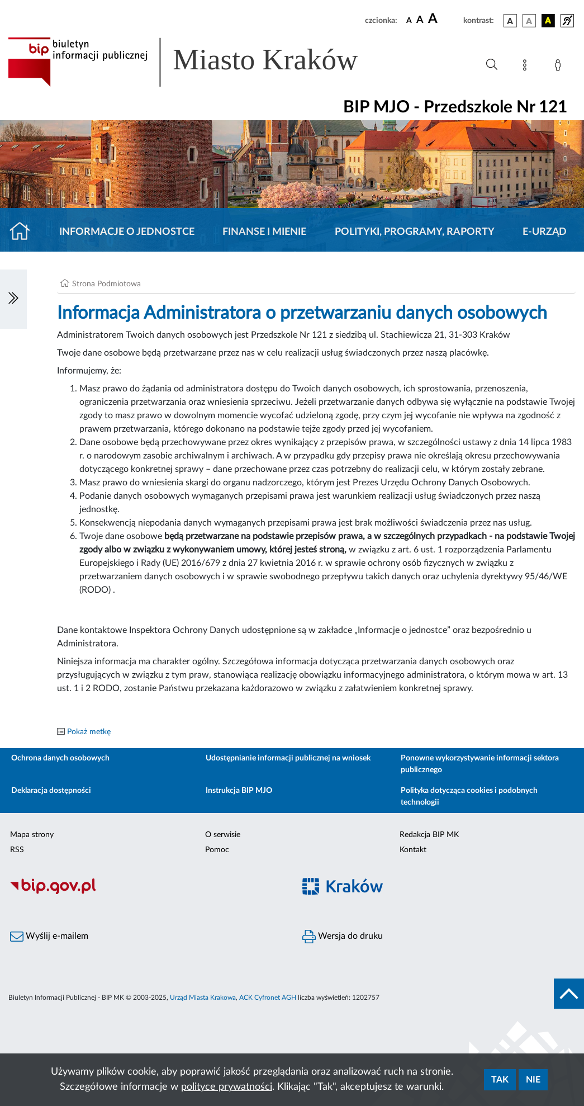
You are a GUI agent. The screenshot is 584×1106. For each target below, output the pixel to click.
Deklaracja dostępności (51, 791)
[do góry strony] (569, 994)
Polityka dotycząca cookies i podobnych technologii (469, 796)
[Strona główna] (24, 232)
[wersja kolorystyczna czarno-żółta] (548, 20)
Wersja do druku (342, 936)
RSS (17, 850)
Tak (500, 1079)
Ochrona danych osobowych (60, 758)
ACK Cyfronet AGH (267, 997)
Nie (533, 1079)
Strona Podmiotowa (106, 284)
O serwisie (222, 835)
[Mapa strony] (527, 67)
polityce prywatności (226, 1087)
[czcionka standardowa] (409, 20)
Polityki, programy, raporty (415, 232)
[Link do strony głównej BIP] (199, 62)
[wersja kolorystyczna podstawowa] (510, 20)
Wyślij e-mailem (49, 936)
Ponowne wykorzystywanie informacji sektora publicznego (480, 764)
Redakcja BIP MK (429, 835)
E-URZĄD (545, 232)
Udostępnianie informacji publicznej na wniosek (288, 758)
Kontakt (413, 850)
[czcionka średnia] (420, 20)
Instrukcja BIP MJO (239, 791)
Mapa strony (32, 835)
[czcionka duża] (444, 19)
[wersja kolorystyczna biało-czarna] (529, 20)
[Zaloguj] (560, 67)
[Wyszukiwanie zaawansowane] (491, 64)
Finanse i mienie (264, 232)
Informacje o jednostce (126, 232)
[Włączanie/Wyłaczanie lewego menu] (13, 299)
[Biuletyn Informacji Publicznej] (146, 892)
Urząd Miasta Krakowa (203, 997)
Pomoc (217, 850)
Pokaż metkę (89, 732)
